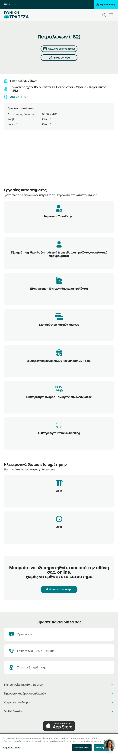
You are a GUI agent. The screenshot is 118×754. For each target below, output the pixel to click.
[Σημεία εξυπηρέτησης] (59, 667)
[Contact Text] (59, 650)
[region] (59, 743)
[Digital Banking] (106, 4)
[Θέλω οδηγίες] (59, 57)
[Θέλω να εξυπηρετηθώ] (59, 48)
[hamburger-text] (111, 15)
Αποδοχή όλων (81, 747)
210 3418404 (16, 97)
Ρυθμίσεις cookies (12, 747)
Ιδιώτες (10, 4)
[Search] (104, 14)
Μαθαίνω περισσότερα (59, 589)
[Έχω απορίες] (59, 634)
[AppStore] (59, 725)
